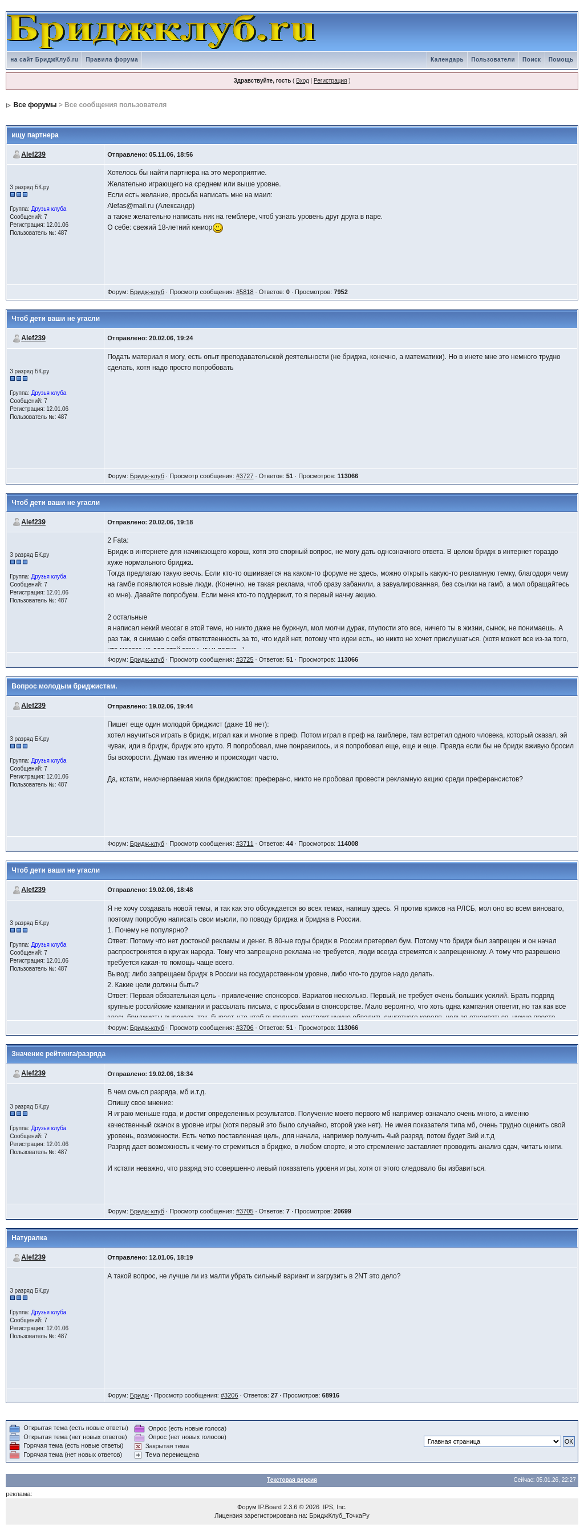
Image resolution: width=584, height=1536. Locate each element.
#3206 (229, 1395)
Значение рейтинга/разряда (58, 1054)
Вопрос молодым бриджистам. (64, 686)
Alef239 (33, 154)
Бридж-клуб (147, 291)
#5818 (245, 291)
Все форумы (35, 105)
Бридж (139, 1395)
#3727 (245, 475)
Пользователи (493, 59)
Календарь (447, 59)
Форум (246, 1507)
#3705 (245, 1211)
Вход (302, 81)
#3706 (245, 1027)
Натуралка (29, 1238)
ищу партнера (34, 135)
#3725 (245, 659)
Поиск (531, 59)
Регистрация (330, 81)
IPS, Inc (334, 1507)
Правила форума (112, 59)
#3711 (245, 843)
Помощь (561, 59)
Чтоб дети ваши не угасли (55, 319)
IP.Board (270, 1507)
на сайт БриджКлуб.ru (44, 59)
